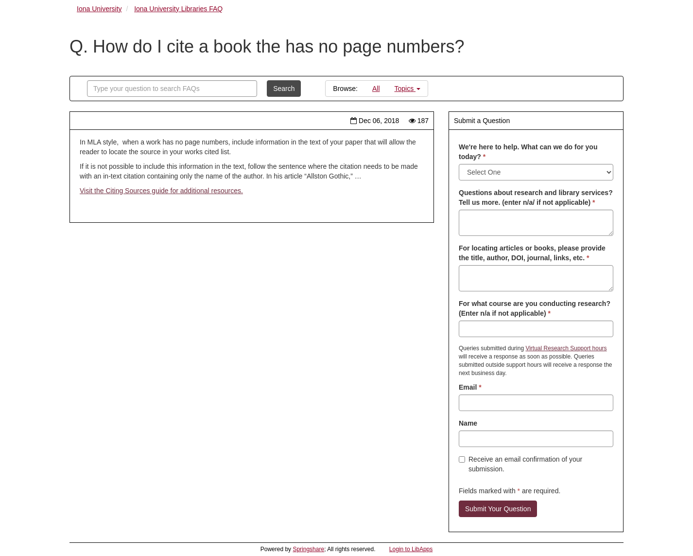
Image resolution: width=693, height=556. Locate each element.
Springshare (308, 549)
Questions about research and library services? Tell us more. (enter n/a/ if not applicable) (536, 197)
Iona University (99, 9)
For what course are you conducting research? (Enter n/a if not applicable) (534, 308)
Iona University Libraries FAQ (178, 9)
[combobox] (172, 88)
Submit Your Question (498, 509)
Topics (408, 88)
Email (470, 387)
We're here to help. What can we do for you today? (528, 152)
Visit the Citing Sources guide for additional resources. (161, 191)
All (376, 88)
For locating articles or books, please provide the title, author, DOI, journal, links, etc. (532, 253)
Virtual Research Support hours (565, 348)
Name (468, 423)
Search (284, 88)
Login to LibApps (411, 549)
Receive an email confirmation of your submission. (520, 464)
